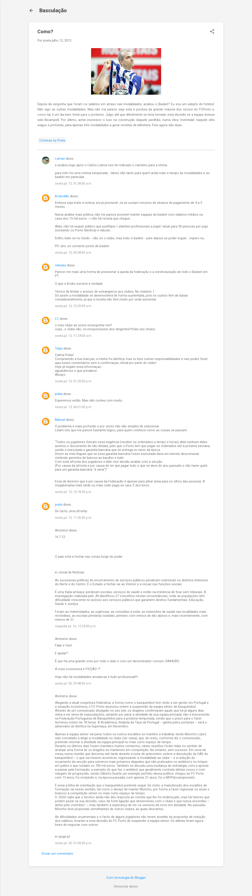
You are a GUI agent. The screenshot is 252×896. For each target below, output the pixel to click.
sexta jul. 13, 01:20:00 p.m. (73, 381)
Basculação (53, 10)
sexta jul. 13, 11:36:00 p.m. (73, 518)
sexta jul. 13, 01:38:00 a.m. (73, 183)
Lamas (60, 159)
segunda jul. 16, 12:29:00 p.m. (75, 626)
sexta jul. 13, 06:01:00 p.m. (73, 407)
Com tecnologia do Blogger (126, 878)
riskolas (60, 265)
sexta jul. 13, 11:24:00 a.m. (73, 336)
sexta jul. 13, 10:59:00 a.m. (73, 306)
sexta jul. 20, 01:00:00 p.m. (73, 843)
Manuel (60, 420)
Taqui (59, 348)
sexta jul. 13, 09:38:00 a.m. (73, 253)
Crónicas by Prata (52, 140)
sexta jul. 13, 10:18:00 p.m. (73, 492)
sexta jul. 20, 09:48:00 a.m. (73, 683)
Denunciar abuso (126, 886)
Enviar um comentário (57, 854)
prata (58, 394)
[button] (212, 32)
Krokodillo (62, 196)
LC (57, 319)
